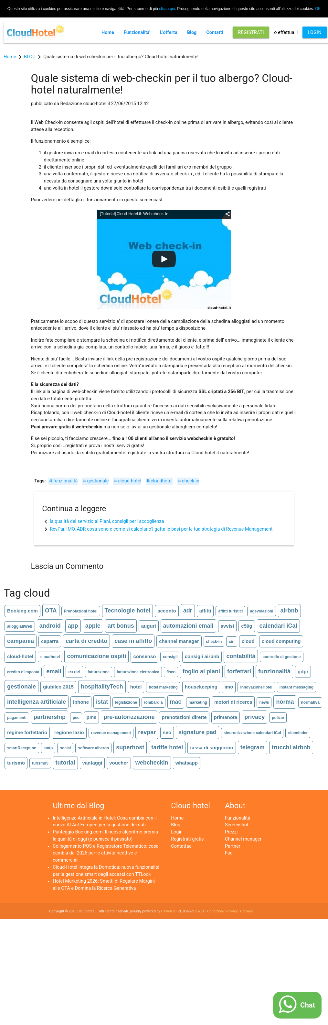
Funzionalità (237, 818)
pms (92, 717)
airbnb (289, 610)
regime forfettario (27, 732)
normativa (310, 702)
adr (187, 610)
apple (93, 626)
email (53, 671)
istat (102, 702)
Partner (232, 846)
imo (229, 686)
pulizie (278, 717)
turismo (16, 763)
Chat (307, 1005)
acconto (166, 610)
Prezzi (231, 832)
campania (20, 641)
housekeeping (201, 686)
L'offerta (168, 32)
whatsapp (186, 763)
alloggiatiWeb (19, 626)
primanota (226, 717)
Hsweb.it (168, 911)
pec (76, 717)
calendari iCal (278, 626)
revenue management (111, 733)
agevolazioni (261, 611)
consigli (170, 657)
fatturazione (99, 672)
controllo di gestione (281, 657)
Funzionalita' (137, 32)
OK (318, 8)
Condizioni (215, 911)
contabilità (240, 656)
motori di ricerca (233, 702)
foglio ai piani (201, 671)
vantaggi (92, 763)
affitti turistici (230, 611)
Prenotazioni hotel (81, 611)
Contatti (214, 32)
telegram (252, 747)
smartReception (22, 748)
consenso (144, 656)
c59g (246, 626)
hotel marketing (163, 687)
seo (167, 732)
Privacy (232, 911)
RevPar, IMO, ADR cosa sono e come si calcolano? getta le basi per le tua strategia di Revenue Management (161, 529)
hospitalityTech (102, 686)
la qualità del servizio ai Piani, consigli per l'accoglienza (107, 521)
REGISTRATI (251, 32)
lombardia (153, 702)
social (65, 748)
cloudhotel (159, 481)
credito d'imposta (23, 672)
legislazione (126, 702)
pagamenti (16, 717)
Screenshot (237, 825)
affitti (205, 610)
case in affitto (133, 641)
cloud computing (281, 641)
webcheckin (151, 762)
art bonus (121, 626)
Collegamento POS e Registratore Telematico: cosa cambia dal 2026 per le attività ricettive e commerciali (106, 853)
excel (74, 671)
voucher (118, 763)
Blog (192, 32)
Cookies (246, 911)
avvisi (227, 626)
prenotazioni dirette (184, 717)
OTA (51, 610)
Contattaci (182, 846)
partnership (50, 717)
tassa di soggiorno (211, 747)
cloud (248, 641)
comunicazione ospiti (96, 656)
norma (285, 702)
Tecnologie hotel (128, 610)
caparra (49, 641)
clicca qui (167, 8)
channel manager (179, 641)
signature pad (197, 732)
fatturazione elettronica (138, 672)
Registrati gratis (187, 839)
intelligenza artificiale (36, 702)
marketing (198, 702)
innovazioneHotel (256, 687)
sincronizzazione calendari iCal (252, 733)
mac (176, 702)
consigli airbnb (202, 656)
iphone (81, 702)
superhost (130, 747)
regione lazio (69, 732)
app (73, 626)
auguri (148, 626)
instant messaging (296, 687)
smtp (48, 748)
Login (177, 832)
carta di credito (86, 641)
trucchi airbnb (291, 747)
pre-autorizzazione (128, 717)
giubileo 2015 (58, 686)
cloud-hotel (127, 481)
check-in (188, 481)
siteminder (298, 733)
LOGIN (315, 32)
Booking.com (22, 610)
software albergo (93, 748)
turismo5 (40, 763)
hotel (136, 686)
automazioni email (188, 626)
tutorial (65, 762)
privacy (254, 717)
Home (107, 32)
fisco (170, 672)
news (264, 702)
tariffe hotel (167, 747)
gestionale (95, 481)
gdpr (303, 671)
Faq (229, 853)
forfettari (239, 671)
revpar (147, 732)
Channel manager (243, 839)
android (50, 626)
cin (231, 641)
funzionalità (63, 481)
